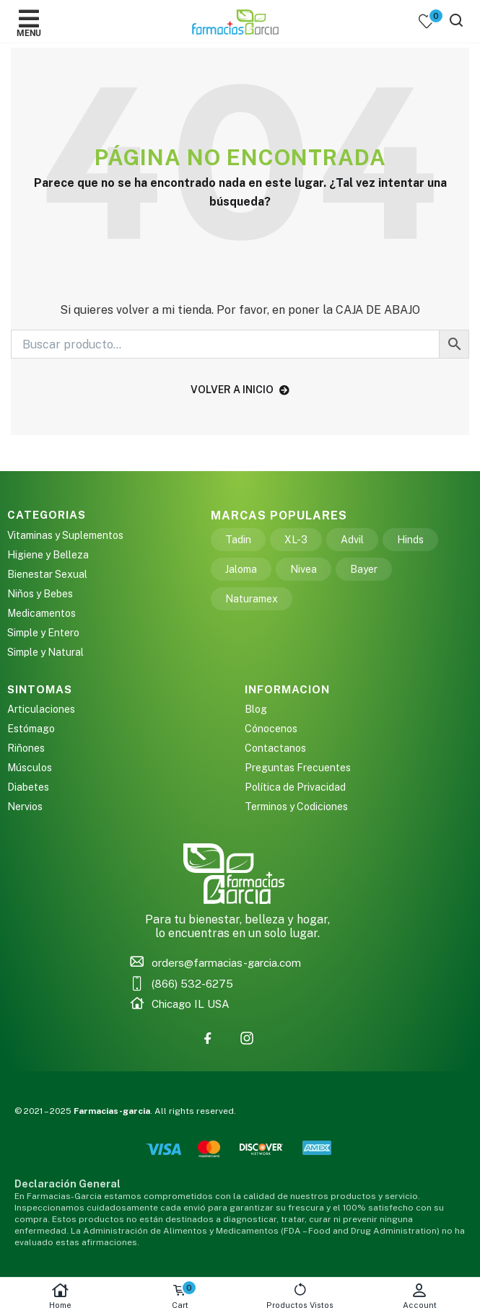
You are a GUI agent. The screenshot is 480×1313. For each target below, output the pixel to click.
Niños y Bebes (40, 594)
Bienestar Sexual (47, 574)
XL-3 (295, 539)
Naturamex (251, 599)
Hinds (410, 539)
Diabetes (28, 787)
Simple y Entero (43, 632)
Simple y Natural (45, 652)
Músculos (29, 767)
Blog (256, 709)
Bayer (364, 569)
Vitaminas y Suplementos (65, 535)
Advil (352, 539)
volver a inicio (240, 389)
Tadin (238, 539)
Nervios (25, 806)
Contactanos (275, 748)
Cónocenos (271, 728)
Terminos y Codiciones (296, 806)
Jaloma (241, 569)
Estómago (31, 728)
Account (420, 1296)
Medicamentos (41, 613)
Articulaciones (41, 709)
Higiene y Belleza (48, 555)
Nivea (303, 569)
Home (60, 1296)
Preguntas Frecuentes (298, 767)
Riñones (26, 748)
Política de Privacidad (295, 787)
